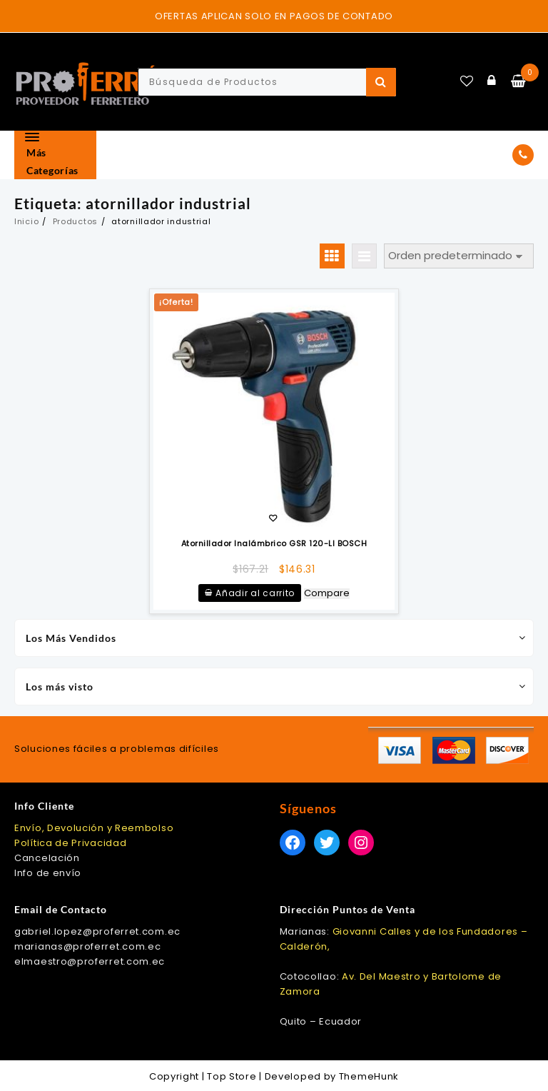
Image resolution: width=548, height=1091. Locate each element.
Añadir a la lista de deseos (273, 519)
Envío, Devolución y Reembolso (93, 828)
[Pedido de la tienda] (459, 255)
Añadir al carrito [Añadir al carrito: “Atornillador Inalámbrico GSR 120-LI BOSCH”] (255, 593)
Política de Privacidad (70, 843)
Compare (327, 593)
